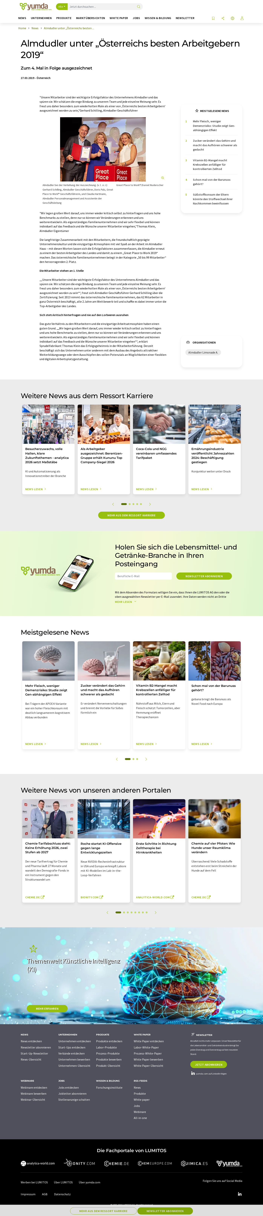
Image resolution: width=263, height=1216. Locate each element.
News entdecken (31, 1041)
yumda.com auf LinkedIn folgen (208, 1073)
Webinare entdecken (34, 1087)
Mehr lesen (126, 602)
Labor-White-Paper (146, 1047)
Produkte (140, 1093)
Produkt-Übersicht (108, 1066)
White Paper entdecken (149, 1041)
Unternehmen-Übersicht (74, 1066)
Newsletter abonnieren (204, 576)
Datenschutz (62, 1194)
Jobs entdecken (68, 1087)
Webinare (140, 1112)
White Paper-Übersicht (148, 1066)
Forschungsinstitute (109, 1087)
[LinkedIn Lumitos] (239, 1194)
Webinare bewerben (33, 1093)
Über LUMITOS (63, 1182)
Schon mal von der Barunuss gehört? (211, 182)
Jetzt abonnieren (208, 1064)
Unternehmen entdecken (74, 1041)
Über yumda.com (89, 1182)
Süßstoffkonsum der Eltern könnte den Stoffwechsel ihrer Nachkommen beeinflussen (213, 199)
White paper (142, 1099)
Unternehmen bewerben (74, 1059)
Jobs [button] (136, 18)
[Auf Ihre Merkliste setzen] (213, 18)
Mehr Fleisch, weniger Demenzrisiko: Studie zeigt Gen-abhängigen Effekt (214, 125)
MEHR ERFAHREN (47, 1008)
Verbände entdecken (71, 1053)
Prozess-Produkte (108, 1053)
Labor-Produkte (106, 1047)
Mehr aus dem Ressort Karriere (131, 515)
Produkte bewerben (109, 1059)
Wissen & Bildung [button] (158, 18)
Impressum (28, 1194)
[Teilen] (223, 18)
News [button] (22, 18)
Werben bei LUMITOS (34, 1182)
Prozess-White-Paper (148, 1053)
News (137, 1087)
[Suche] (138, 7)
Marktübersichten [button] (90, 18)
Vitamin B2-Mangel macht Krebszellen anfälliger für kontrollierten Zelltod (210, 164)
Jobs (137, 1106)
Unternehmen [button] (41, 18)
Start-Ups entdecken (71, 1047)
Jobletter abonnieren (72, 1093)
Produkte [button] (64, 18)
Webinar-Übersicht (33, 1099)
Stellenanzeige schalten (74, 1099)
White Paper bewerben (148, 1059)
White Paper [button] (119, 18)
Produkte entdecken (109, 1041)
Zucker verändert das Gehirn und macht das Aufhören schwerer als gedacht (215, 145)
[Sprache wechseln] (232, 18)
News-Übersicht (31, 1059)
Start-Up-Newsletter (34, 1053)
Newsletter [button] (185, 18)
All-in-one (140, 1118)
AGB (44, 1194)
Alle (60, 6)
